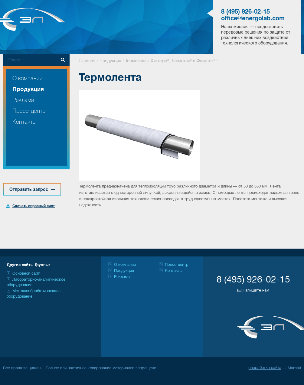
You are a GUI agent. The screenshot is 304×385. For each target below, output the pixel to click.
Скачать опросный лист (33, 206)
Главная (87, 61)
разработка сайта (264, 368)
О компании (27, 78)
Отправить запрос (32, 189)
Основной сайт (26, 274)
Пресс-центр (29, 111)
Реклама (23, 100)
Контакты (24, 122)
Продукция (28, 89)
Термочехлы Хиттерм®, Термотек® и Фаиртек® (170, 61)
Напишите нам (253, 290)
